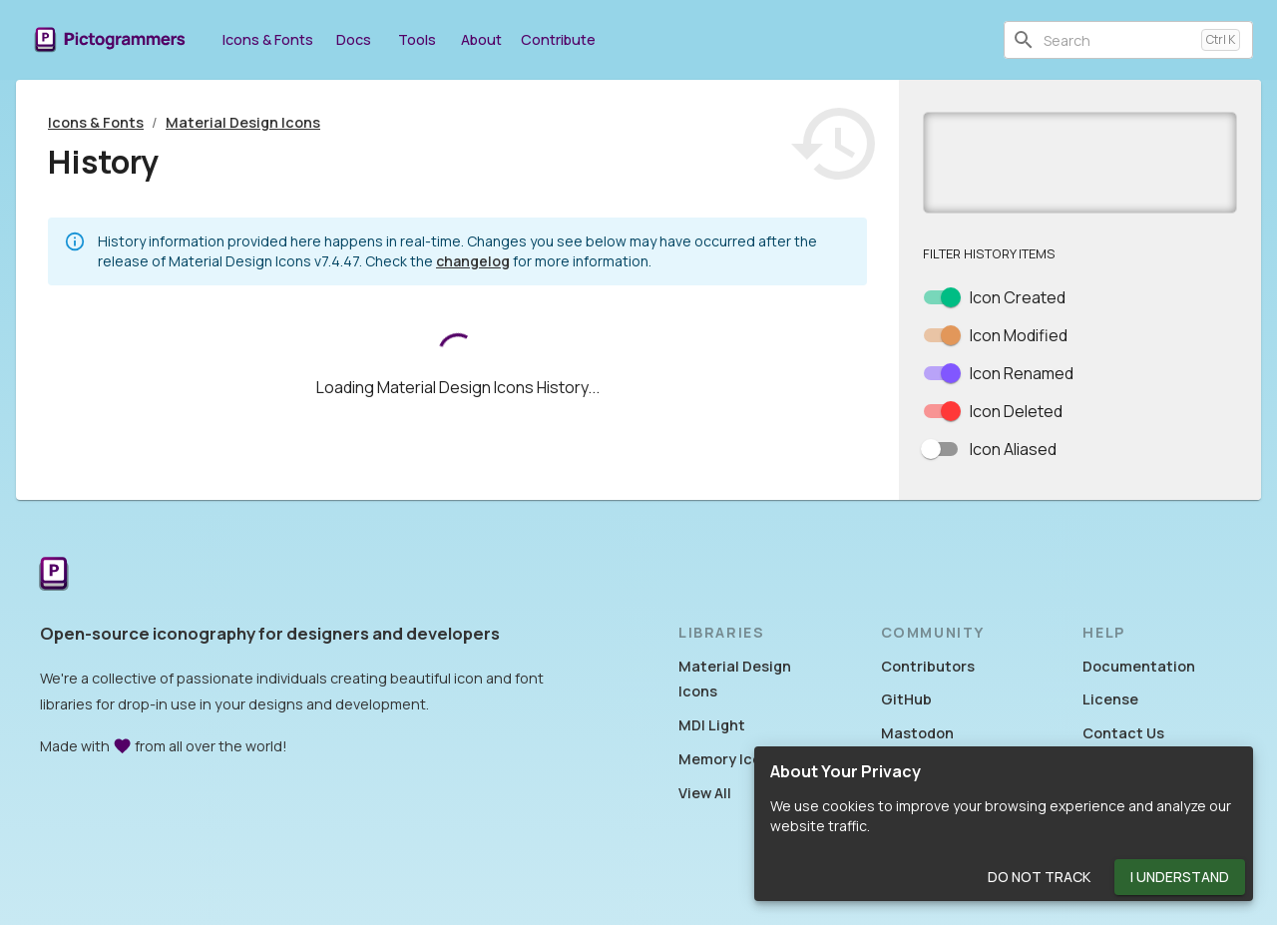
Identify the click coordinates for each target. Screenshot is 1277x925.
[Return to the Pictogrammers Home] (54, 575)
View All (704, 792)
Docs (353, 39)
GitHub (906, 699)
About (481, 39)
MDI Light (711, 724)
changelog (473, 260)
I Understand (1179, 877)
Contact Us (1123, 732)
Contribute (558, 39)
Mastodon (917, 732)
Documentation (1138, 666)
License (1110, 699)
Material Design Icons (243, 122)
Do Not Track (1039, 877)
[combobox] (1118, 40)
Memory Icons (728, 758)
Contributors (928, 666)
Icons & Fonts (267, 39)
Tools (417, 39)
